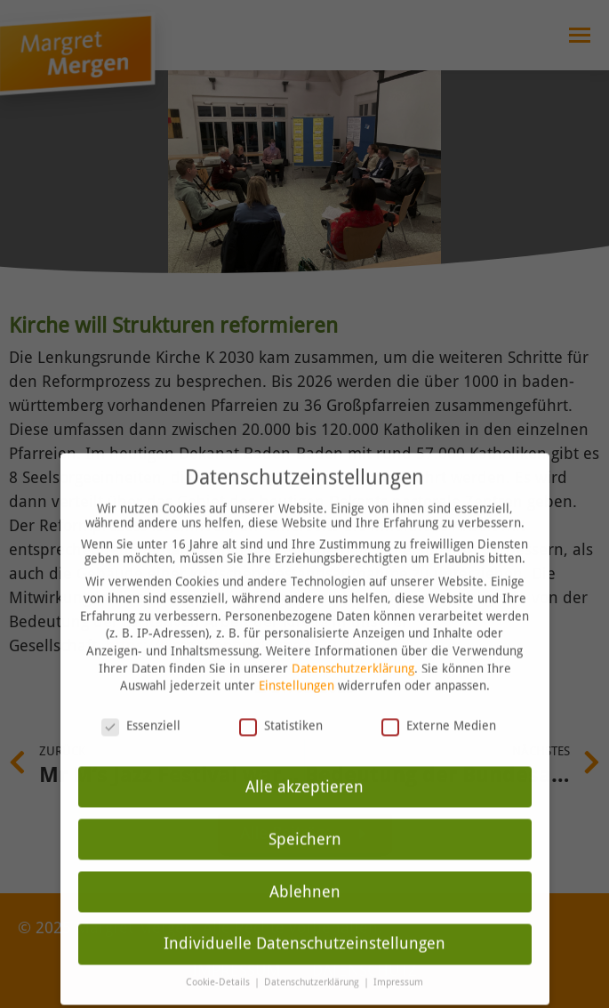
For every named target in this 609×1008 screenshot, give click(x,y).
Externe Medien (438, 704)
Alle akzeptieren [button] (304, 764)
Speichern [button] (304, 817)
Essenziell (140, 704)
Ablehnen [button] (305, 869)
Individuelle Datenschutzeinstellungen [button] (304, 922)
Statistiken (281, 704)
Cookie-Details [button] (219, 960)
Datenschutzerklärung (353, 646)
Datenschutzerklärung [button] (313, 960)
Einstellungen (296, 664)
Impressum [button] (398, 960)
